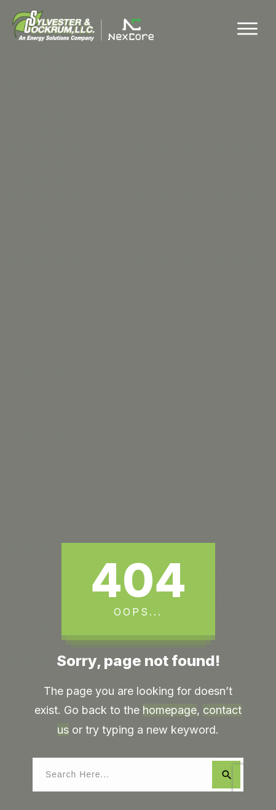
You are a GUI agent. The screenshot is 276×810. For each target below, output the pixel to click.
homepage (170, 710)
